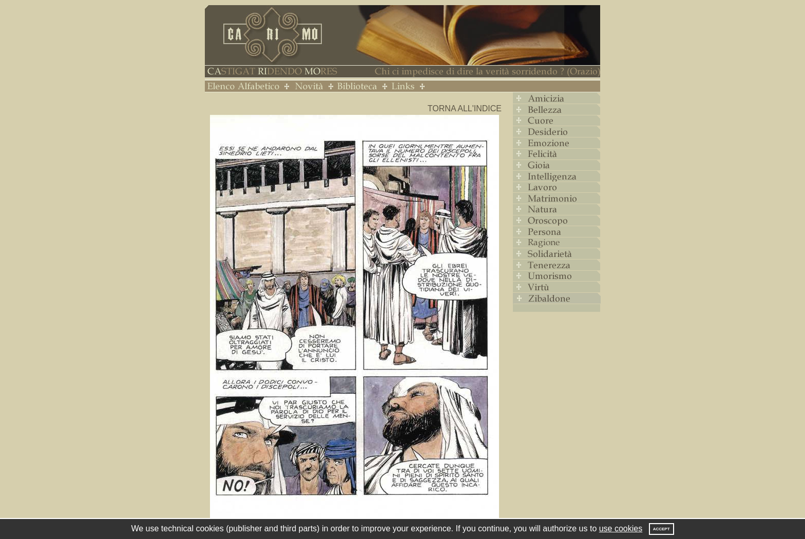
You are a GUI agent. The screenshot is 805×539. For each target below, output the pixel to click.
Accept (661, 529)
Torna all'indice (465, 108)
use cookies (621, 528)
